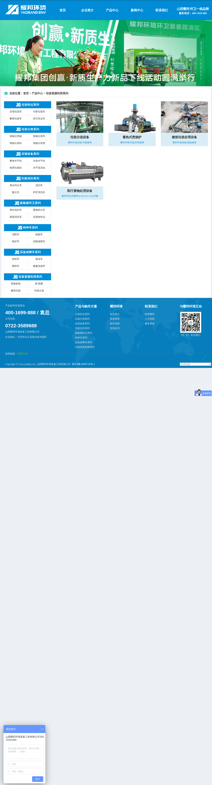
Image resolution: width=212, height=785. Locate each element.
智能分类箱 (16, 136)
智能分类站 (16, 143)
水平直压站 (39, 167)
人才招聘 (150, 319)
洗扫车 (39, 185)
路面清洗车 (16, 217)
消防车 (15, 234)
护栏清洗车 (39, 192)
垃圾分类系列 (82, 319)
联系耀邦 (150, 314)
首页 (62, 10)
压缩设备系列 (82, 323)
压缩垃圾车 (16, 111)
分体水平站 (39, 160)
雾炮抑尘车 (39, 210)
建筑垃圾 (16, 290)
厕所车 (15, 266)
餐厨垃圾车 (16, 118)
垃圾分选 (39, 290)
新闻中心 (137, 10)
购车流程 (115, 323)
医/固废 (39, 283)
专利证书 (115, 328)
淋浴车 (39, 259)
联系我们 (161, 10)
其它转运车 (39, 118)
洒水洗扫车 (16, 210)
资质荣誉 (115, 319)
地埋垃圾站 (16, 167)
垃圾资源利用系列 (57, 93)
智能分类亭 (39, 136)
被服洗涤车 (39, 266)
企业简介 (87, 10)
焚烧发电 (16, 283)
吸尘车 (15, 192)
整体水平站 (16, 160)
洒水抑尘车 (16, 185)
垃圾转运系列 (82, 314)
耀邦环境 (22, 353)
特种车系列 (81, 337)
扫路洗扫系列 (82, 328)
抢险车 (39, 234)
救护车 (15, 241)
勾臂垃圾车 (39, 111)
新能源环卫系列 (83, 333)
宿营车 (15, 259)
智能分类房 (39, 143)
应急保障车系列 (83, 342)
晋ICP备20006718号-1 (83, 364)
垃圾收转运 (39, 217)
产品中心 (112, 10)
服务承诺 (150, 323)
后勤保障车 (39, 241)
